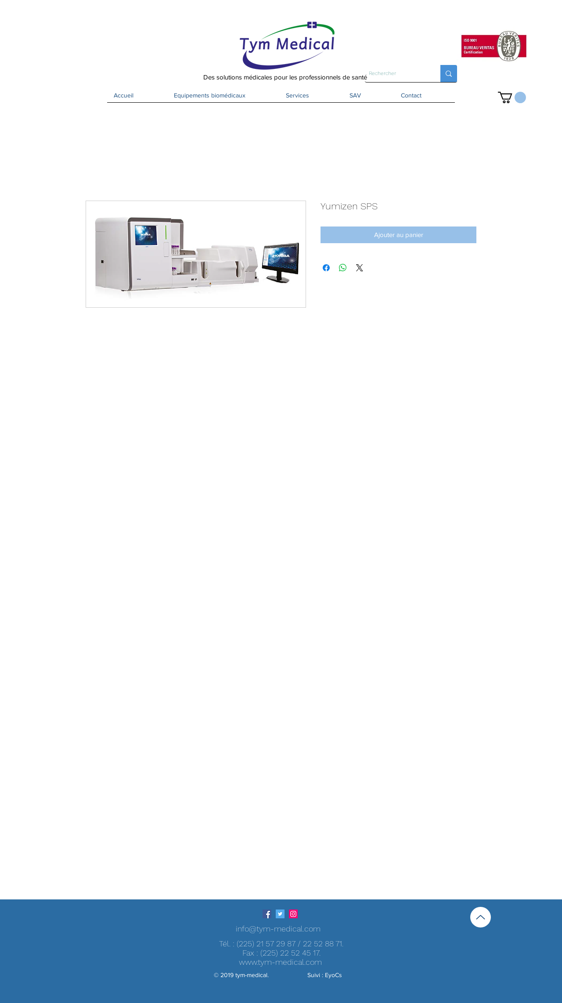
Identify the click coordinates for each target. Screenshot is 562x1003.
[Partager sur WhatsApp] (343, 267)
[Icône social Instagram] (293, 914)
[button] (512, 97)
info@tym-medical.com (278, 928)
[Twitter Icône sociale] (280, 914)
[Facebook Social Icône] (267, 914)
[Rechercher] (395, 73)
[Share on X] (359, 267)
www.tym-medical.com (280, 962)
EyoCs (333, 974)
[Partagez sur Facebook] (326, 267)
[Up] (480, 917)
